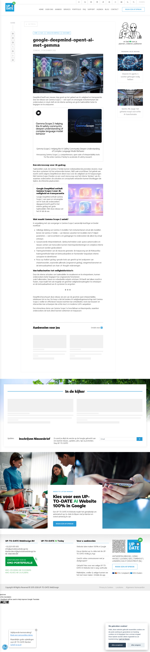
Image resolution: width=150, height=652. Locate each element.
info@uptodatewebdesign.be (16, 549)
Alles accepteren (117, 645)
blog (41, 33)
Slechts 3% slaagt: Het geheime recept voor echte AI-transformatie (130, 112)
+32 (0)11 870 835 (12, 546)
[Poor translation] (6, 602)
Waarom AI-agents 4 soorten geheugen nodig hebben (130, 77)
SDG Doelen (137, 573)
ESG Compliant (123, 573)
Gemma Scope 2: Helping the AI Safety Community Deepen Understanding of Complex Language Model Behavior (68, 149)
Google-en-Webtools (53, 33)
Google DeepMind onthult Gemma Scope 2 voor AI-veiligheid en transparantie (50, 191)
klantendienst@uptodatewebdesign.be (20, 551)
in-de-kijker (66, 33)
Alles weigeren (136, 645)
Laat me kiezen (124, 639)
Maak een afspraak (64, 524)
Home (36, 33)
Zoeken (142, 2)
